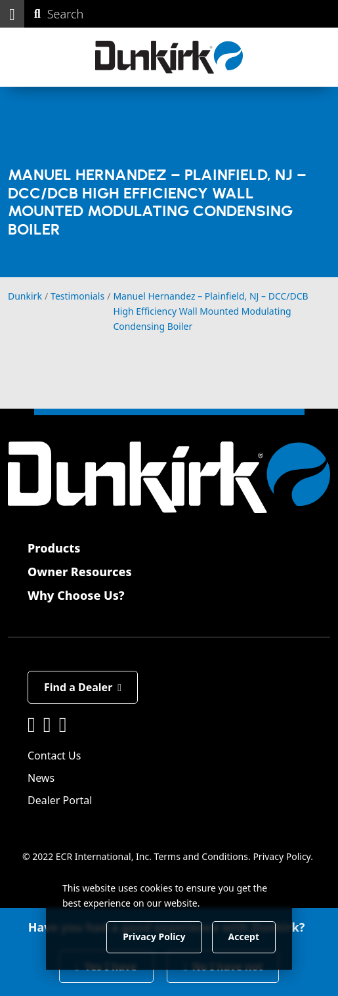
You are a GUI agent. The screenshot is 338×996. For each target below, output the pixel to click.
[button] (12, 14)
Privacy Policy (281, 856)
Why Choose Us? (76, 595)
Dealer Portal (60, 800)
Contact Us (54, 755)
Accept (243, 936)
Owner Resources (80, 571)
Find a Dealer (82, 687)
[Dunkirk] (169, 57)
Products (54, 548)
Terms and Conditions (201, 856)
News (41, 778)
